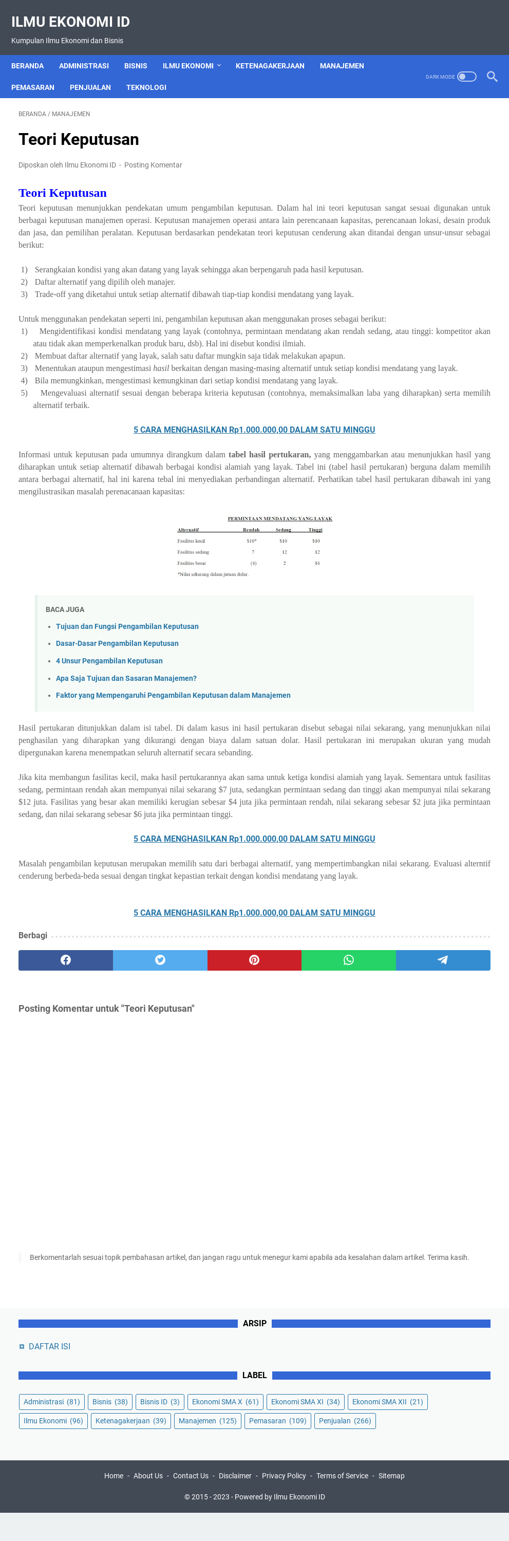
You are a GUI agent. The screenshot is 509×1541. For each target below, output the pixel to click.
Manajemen (349, 48)
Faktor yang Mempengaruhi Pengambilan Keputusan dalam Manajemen (173, 808)
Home (113, 1504)
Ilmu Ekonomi (195, 48)
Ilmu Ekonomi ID (77, 10)
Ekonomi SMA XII (410, 257)
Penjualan (97, 70)
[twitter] (112, 1122)
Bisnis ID (394, 200)
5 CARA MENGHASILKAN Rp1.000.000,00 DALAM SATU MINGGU (175, 518)
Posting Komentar (153, 155)
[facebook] (49, 1122)
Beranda (34, 48)
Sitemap (392, 1504)
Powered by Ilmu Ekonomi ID (280, 1525)
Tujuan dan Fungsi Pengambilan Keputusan (127, 739)
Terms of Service (342, 1504)
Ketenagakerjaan (277, 48)
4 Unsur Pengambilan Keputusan (109, 774)
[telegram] (301, 1122)
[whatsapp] (238, 1122)
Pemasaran (40, 70)
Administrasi (91, 48)
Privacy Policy (284, 1504)
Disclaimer (235, 1504)
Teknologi (154, 70)
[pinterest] (175, 1122)
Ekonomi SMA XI (409, 238)
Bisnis (143, 48)
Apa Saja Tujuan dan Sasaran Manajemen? (126, 791)
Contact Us (191, 1504)
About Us (148, 1504)
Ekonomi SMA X (408, 219)
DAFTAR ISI (401, 126)
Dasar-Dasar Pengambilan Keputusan (117, 756)
